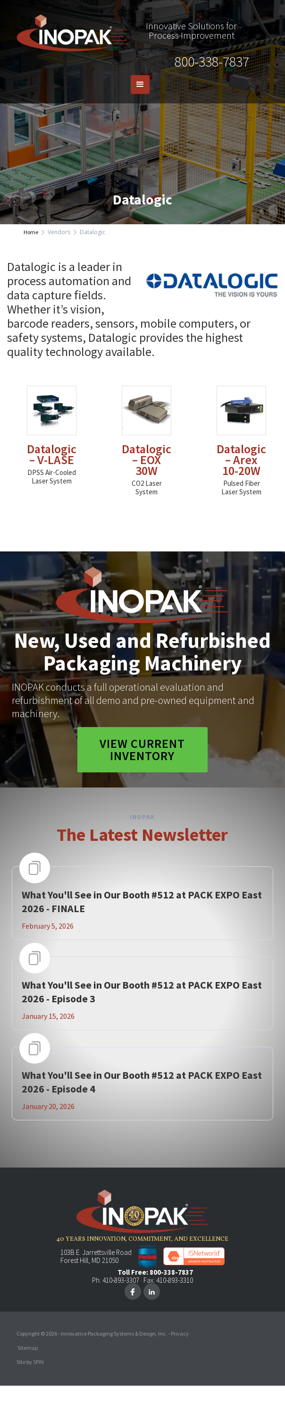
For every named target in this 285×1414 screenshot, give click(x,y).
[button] (140, 84)
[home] (71, 30)
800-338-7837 (212, 61)
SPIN (38, 1361)
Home (31, 232)
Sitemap (27, 1347)
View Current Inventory (142, 749)
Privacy (180, 1333)
